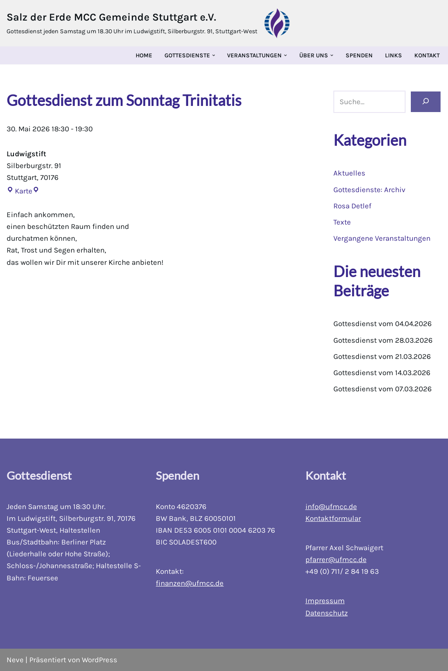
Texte (342, 222)
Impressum (325, 601)
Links (393, 55)
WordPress (99, 659)
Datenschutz (326, 612)
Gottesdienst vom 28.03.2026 (383, 340)
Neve (15, 659)
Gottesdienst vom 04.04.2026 (383, 324)
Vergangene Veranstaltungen (381, 238)
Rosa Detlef (352, 205)
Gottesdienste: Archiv (369, 189)
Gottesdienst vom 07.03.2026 (382, 389)
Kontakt (427, 55)
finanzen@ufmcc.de (190, 583)
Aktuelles (349, 173)
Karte (19, 190)
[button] (213, 55)
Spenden (359, 55)
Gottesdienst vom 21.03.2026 (382, 356)
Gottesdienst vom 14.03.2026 (382, 372)
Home (144, 55)
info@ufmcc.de (331, 506)
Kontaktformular (333, 518)
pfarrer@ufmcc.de (336, 559)
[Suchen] (425, 102)
